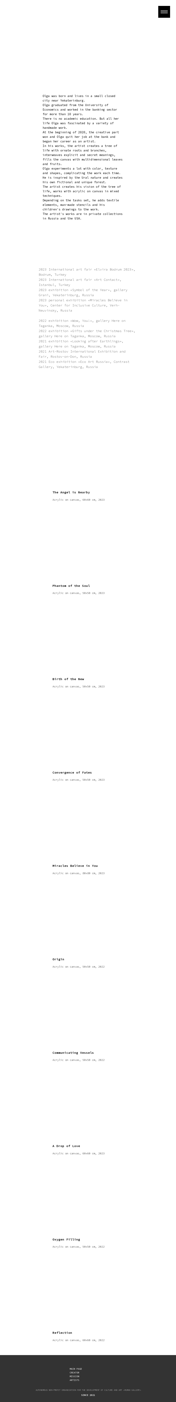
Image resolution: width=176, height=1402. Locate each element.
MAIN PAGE (76, 1368)
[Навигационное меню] (164, 11)
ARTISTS (74, 1380)
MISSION (74, 1376)
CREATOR (74, 1372)
